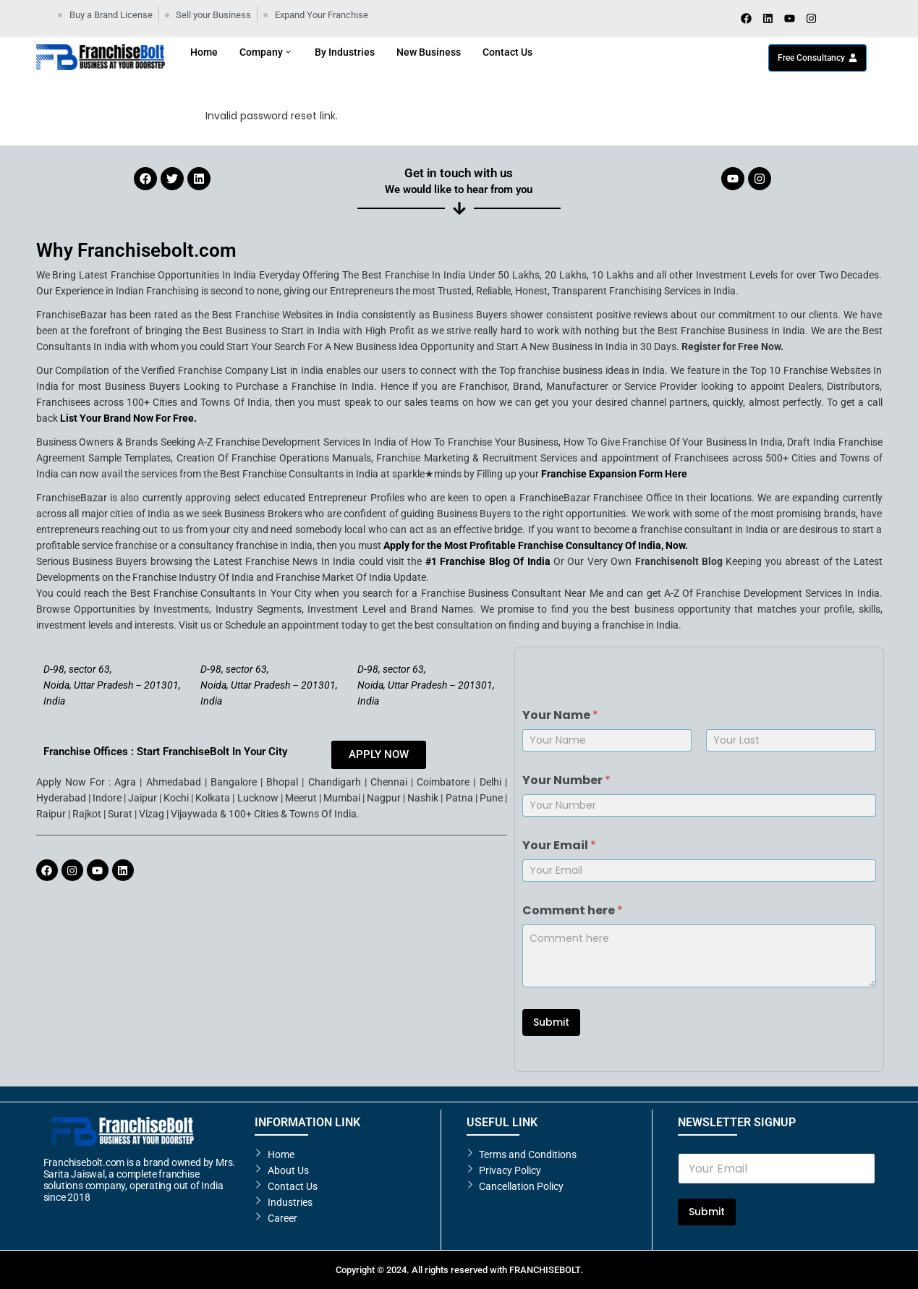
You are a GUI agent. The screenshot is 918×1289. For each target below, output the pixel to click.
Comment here (572, 910)
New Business (428, 52)
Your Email (559, 845)
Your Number (566, 780)
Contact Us (507, 52)
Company (266, 52)
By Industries (345, 52)
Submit (551, 1022)
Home (204, 52)
